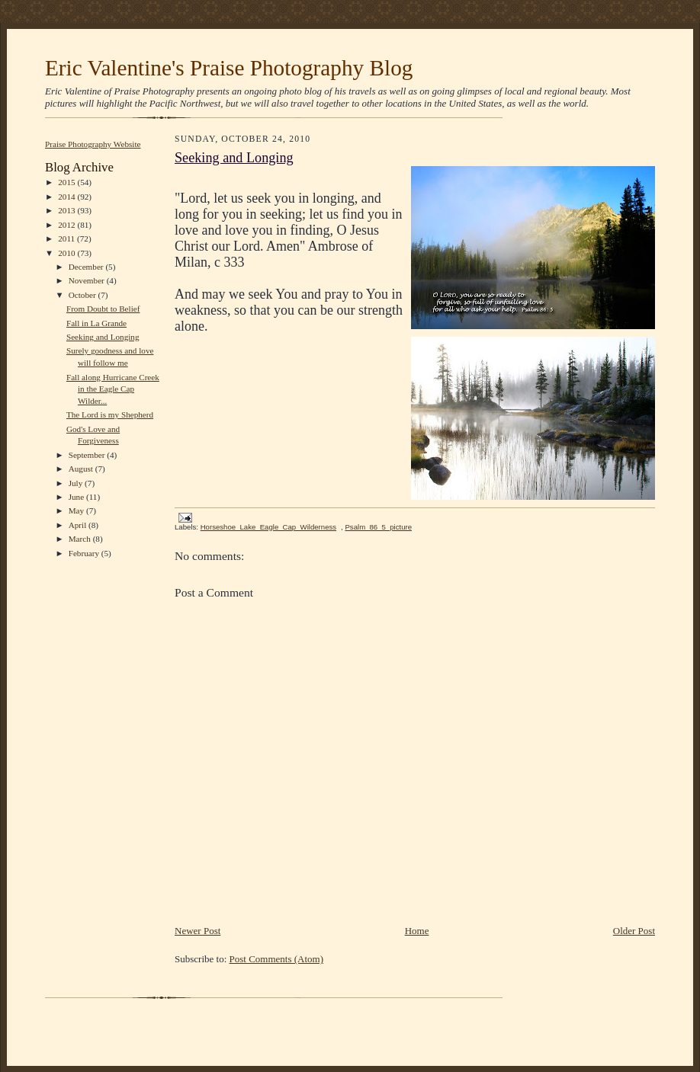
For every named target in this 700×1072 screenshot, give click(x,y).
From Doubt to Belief (103, 308)
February (85, 553)
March (81, 538)
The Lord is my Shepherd (109, 414)
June (77, 496)
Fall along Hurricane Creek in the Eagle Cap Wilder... (112, 389)
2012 (67, 224)
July (77, 483)
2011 (67, 238)
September (88, 454)
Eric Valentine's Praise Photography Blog (229, 68)
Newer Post (197, 930)
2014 (67, 196)
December (87, 266)
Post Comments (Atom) (277, 959)
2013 (67, 210)
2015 (67, 182)
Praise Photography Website (93, 144)
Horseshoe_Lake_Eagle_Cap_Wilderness (268, 527)
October (83, 294)
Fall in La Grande (96, 323)
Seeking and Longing (103, 336)
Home (417, 930)
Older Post (634, 930)
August (82, 468)
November (88, 280)
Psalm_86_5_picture (378, 527)
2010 (67, 253)
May (77, 510)
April (78, 525)
